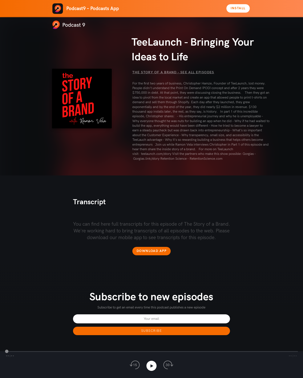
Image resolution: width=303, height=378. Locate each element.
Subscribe (151, 331)
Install (238, 8)
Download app (151, 251)
